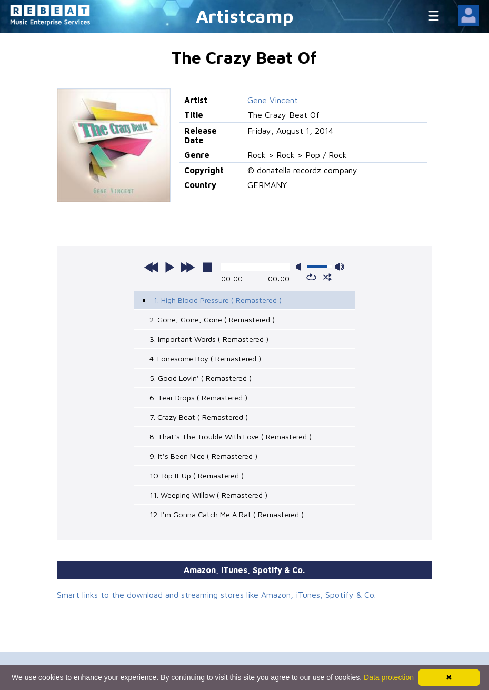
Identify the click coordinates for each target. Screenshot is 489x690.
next (187, 267)
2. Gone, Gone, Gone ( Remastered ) (212, 319)
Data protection (389, 677)
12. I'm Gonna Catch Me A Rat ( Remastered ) (226, 514)
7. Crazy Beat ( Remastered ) (198, 416)
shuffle (327, 277)
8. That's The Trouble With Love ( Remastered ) (230, 436)
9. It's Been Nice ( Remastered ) (203, 455)
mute (300, 267)
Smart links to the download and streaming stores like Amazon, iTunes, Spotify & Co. (216, 594)
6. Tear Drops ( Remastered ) (198, 397)
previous (151, 267)
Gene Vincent (272, 100)
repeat (311, 277)
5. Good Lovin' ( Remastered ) (200, 377)
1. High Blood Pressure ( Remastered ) (218, 299)
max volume (339, 267)
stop (207, 267)
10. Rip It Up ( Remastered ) (196, 475)
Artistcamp (245, 15)
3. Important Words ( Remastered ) (208, 338)
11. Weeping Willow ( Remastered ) (208, 494)
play (169, 267)
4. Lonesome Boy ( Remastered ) (205, 358)
